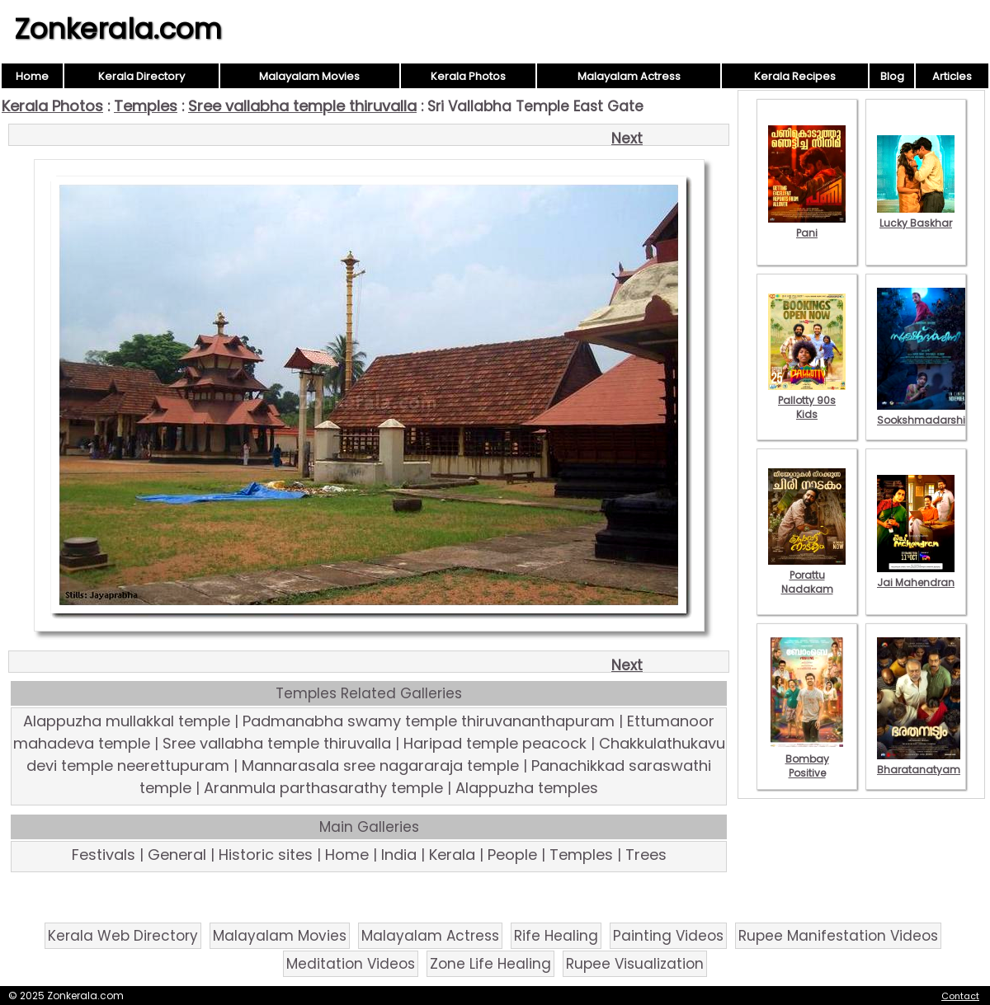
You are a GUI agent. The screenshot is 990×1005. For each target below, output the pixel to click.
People (512, 854)
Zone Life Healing (490, 964)
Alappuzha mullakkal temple (126, 721)
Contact (960, 996)
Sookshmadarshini (925, 413)
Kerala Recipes (795, 76)
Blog (892, 76)
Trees (646, 854)
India (399, 854)
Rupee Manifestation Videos (838, 936)
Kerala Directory (141, 76)
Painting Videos (668, 936)
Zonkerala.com (118, 29)
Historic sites (266, 854)
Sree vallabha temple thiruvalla (302, 106)
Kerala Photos (468, 76)
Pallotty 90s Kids (807, 400)
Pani (807, 226)
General (177, 854)
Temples (145, 106)
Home (32, 76)
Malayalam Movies (309, 76)
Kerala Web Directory (123, 936)
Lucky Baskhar (916, 216)
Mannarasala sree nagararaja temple (380, 765)
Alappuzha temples (526, 787)
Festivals (103, 854)
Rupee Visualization (635, 964)
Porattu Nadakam (807, 575)
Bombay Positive (807, 759)
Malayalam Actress (629, 76)
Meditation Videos (350, 964)
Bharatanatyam (918, 763)
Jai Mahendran (916, 575)
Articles (952, 76)
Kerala (452, 854)
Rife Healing (556, 936)
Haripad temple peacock (495, 743)
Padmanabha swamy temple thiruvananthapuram (429, 721)
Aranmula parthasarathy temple (323, 787)
